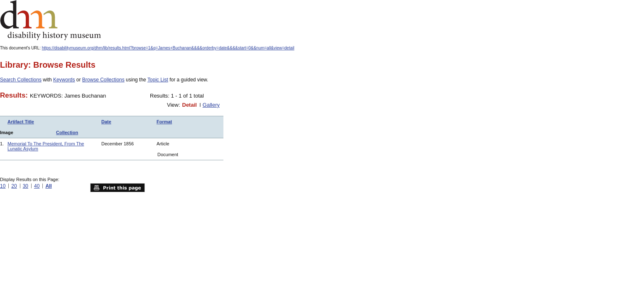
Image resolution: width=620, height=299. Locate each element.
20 (14, 186)
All (48, 186)
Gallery (211, 105)
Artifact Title (20, 121)
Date (106, 121)
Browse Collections (103, 80)
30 (25, 186)
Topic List (157, 80)
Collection (67, 132)
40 (36, 186)
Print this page (117, 187)
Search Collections (21, 80)
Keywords (64, 80)
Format (164, 121)
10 (2, 186)
